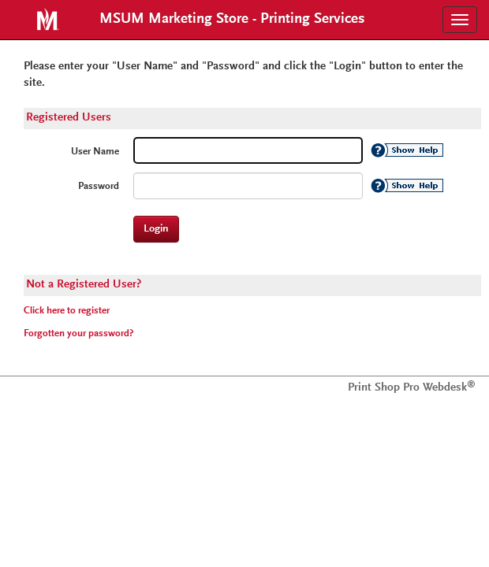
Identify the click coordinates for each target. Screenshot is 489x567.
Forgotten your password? (78, 333)
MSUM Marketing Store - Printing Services (232, 19)
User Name (95, 152)
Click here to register (67, 311)
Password (98, 187)
